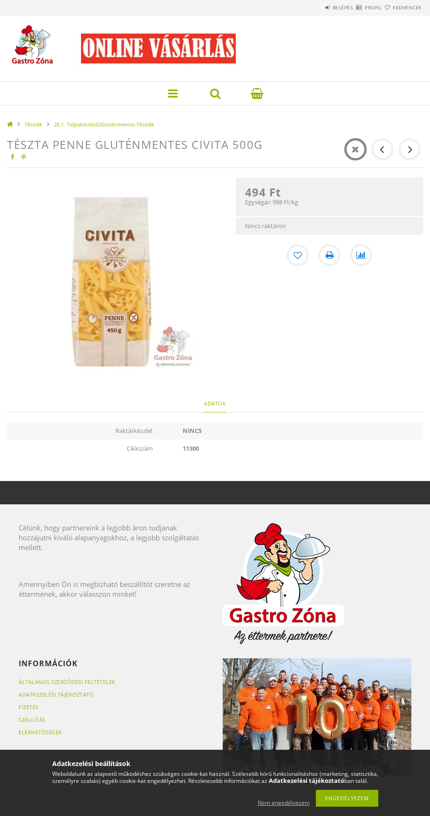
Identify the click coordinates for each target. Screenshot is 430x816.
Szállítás (32, 719)
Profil (356, 7)
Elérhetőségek (40, 732)
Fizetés (29, 707)
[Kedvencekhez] (298, 255)
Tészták (33, 124)
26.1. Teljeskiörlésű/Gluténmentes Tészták (104, 124)
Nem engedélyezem (284, 803)
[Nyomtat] (329, 255)
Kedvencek (401, 7)
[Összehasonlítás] (361, 255)
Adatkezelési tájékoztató (56, 694)
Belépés (315, 7)
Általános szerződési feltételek (67, 681)
